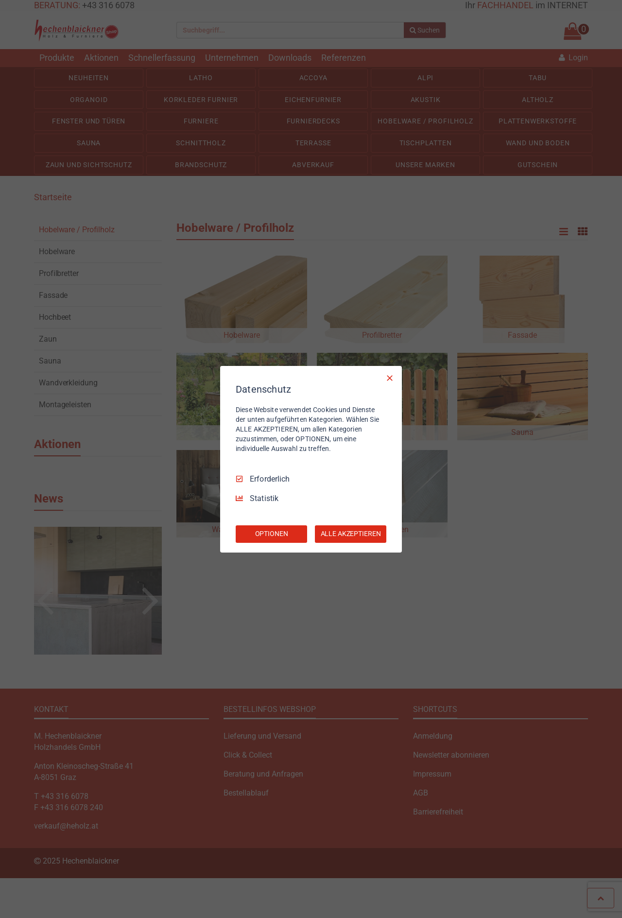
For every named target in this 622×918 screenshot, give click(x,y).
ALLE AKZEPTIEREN (351, 533)
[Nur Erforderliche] (390, 377)
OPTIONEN (271, 533)
